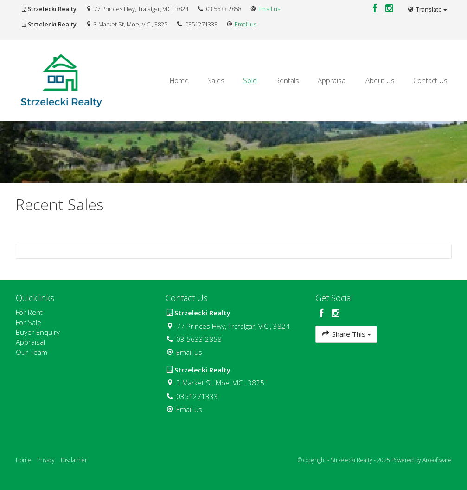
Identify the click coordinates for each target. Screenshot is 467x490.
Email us (269, 9)
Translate (427, 9)
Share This (346, 334)
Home (179, 80)
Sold (250, 80)
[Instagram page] (389, 8)
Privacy (46, 460)
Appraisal (332, 80)
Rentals (287, 80)
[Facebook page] (376, 8)
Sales (215, 80)
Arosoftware (437, 460)
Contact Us (430, 80)
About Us (380, 80)
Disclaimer (74, 460)
